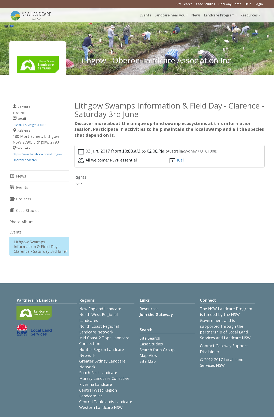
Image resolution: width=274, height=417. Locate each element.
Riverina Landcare (95, 384)
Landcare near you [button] (170, 15)
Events (145, 15)
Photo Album (21, 221)
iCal (180, 160)
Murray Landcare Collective (104, 378)
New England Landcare (100, 308)
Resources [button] (249, 15)
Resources (149, 308)
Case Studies (205, 4)
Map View (148, 355)
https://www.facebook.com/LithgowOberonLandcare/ (37, 157)
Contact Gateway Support (224, 345)
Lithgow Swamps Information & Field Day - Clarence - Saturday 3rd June (40, 246)
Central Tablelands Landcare (105, 401)
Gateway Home (229, 4)
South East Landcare (98, 372)
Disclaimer (209, 351)
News (196, 15)
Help (248, 4)
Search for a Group (157, 349)
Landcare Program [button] (219, 15)
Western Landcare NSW (101, 407)
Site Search (184, 4)
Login (259, 4)
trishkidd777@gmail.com (29, 125)
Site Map (148, 361)
